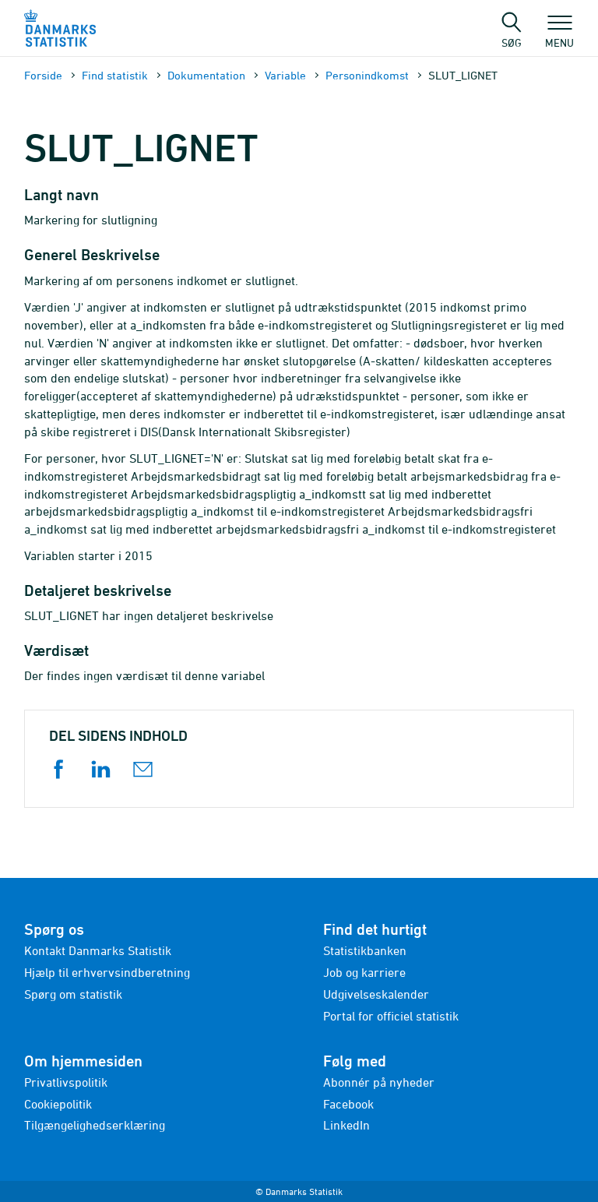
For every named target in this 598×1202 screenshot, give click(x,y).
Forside (43, 75)
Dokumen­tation (206, 75)
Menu (559, 35)
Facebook (348, 1104)
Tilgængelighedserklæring (94, 1125)
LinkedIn (346, 1125)
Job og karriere (364, 972)
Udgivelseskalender (376, 994)
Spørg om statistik (73, 994)
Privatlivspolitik (65, 1082)
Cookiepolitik (58, 1104)
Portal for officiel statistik (391, 1016)
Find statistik (115, 75)
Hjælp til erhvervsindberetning (107, 972)
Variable (285, 75)
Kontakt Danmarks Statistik (97, 950)
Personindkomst (367, 75)
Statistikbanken (364, 950)
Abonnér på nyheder (378, 1082)
